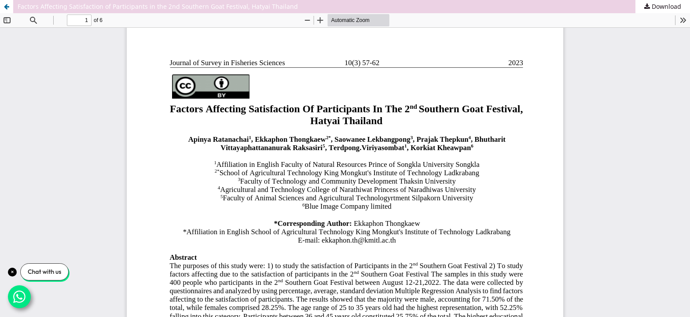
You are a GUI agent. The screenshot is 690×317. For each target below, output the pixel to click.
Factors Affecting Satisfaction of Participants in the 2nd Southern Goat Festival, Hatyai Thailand (158, 6)
